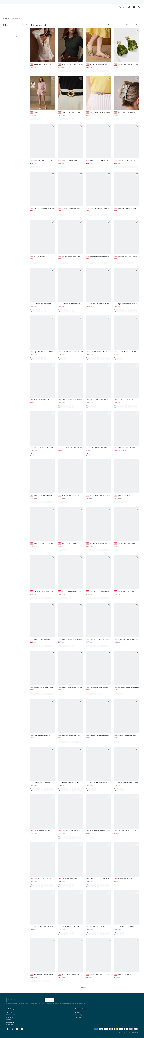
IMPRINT (8, 1019)
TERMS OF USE (10, 1015)
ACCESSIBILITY (10, 1022)
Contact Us (78, 1017)
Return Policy (78, 1015)
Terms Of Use (82, 1003)
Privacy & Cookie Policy (70, 1003)
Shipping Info (78, 1012)
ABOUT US (9, 1012)
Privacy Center (10, 1017)
